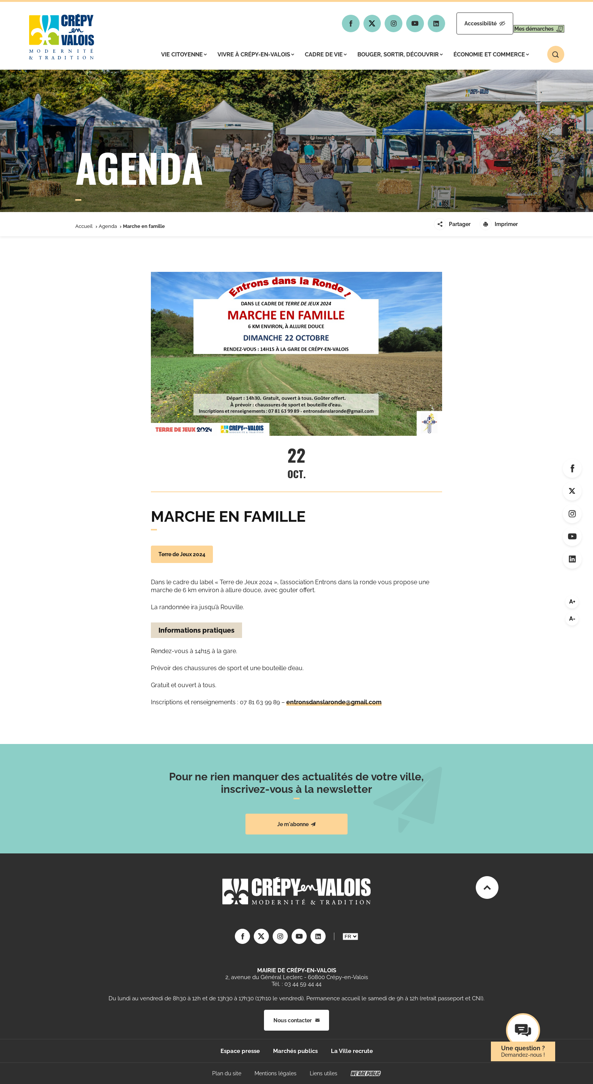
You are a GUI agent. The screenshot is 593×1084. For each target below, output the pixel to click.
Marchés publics (295, 1051)
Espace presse (240, 1051)
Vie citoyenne (184, 54)
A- (572, 618)
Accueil (84, 226)
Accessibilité (463, 23)
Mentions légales (275, 1073)
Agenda (108, 226)
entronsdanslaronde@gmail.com (334, 702)
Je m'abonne (296, 824)
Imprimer (499, 224)
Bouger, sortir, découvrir (400, 54)
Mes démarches (532, 23)
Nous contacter (296, 1020)
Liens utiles (323, 1073)
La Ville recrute (352, 1051)
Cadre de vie (326, 54)
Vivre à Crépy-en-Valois (255, 54)
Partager (452, 224)
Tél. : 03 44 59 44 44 (296, 984)
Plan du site (226, 1073)
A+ (572, 601)
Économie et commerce (491, 54)
